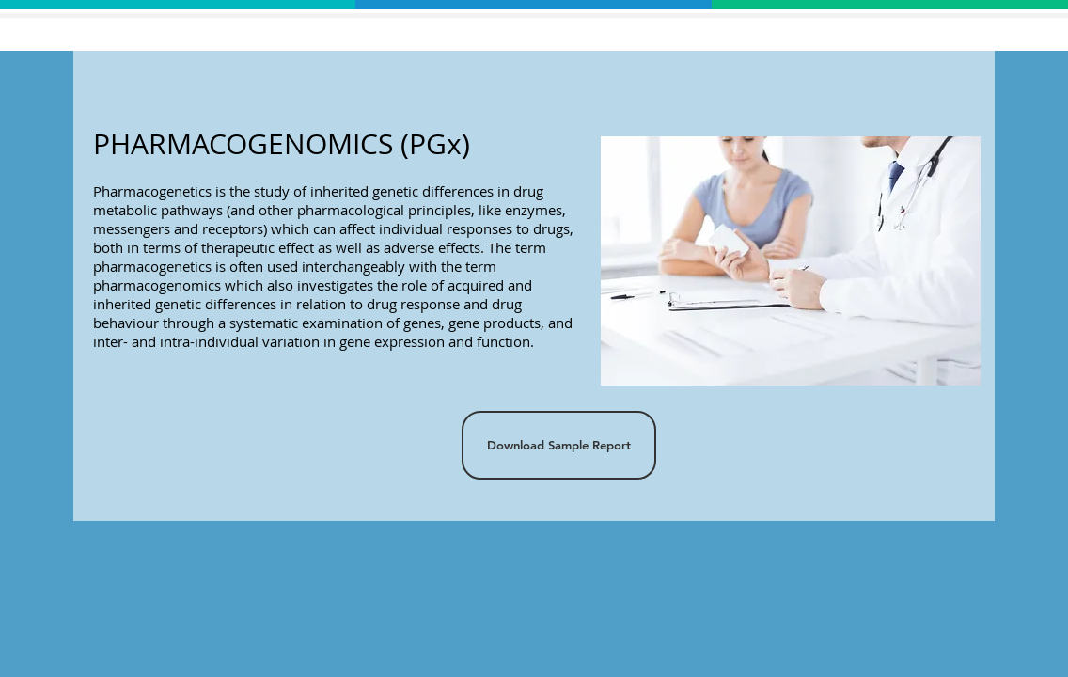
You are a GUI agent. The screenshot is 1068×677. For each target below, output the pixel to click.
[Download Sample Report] (559, 445)
